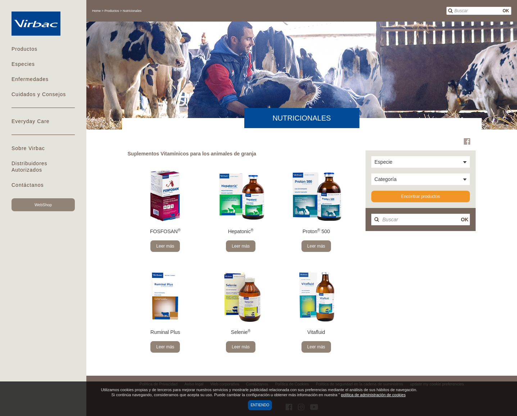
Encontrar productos (420, 196)
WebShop (43, 205)
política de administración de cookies (373, 395)
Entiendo (260, 405)
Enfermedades (30, 79)
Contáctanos (28, 185)
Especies (23, 64)
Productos (24, 49)
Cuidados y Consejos (39, 94)
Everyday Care (31, 121)
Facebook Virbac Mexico (467, 141)
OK (506, 10)
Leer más (165, 246)
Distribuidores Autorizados (29, 166)
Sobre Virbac (28, 148)
